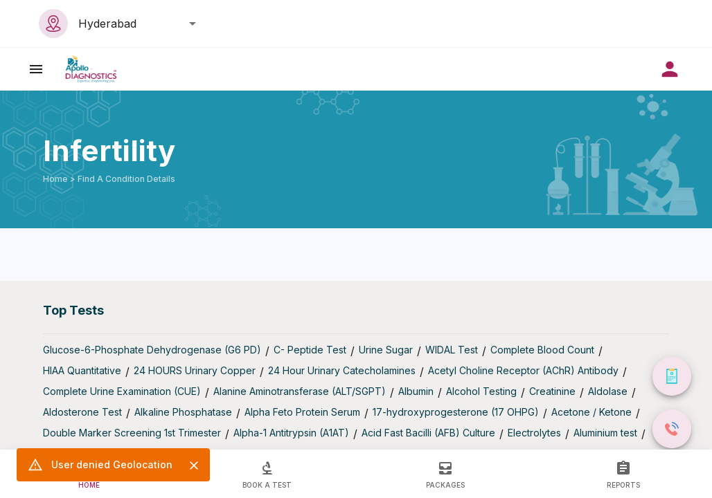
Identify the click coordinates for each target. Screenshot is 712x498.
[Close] (194, 465)
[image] (91, 69)
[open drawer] (36, 69)
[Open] (192, 23)
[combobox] (133, 23)
